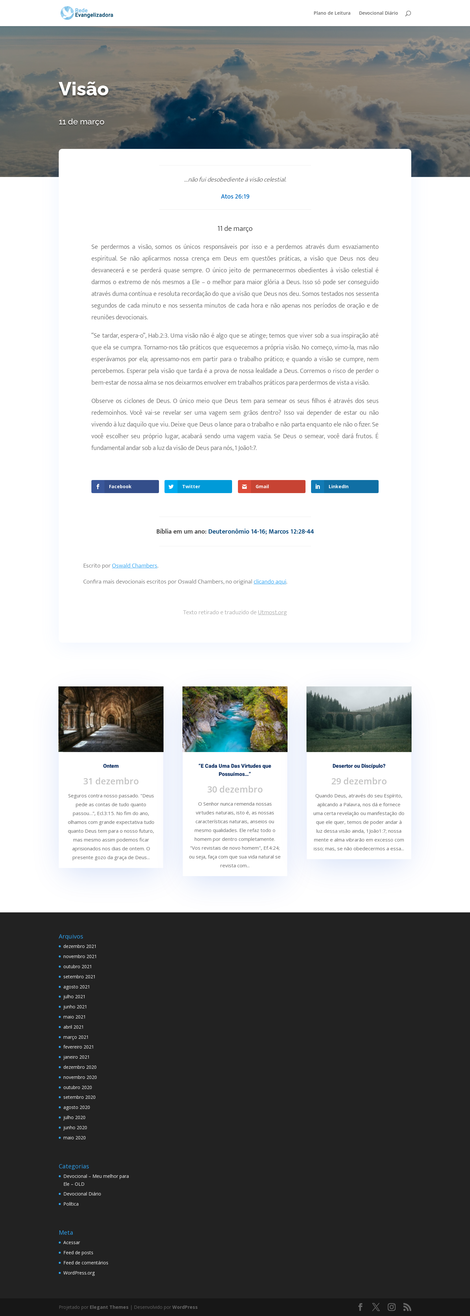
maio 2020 (74, 1137)
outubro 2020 (77, 1087)
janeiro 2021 (76, 1057)
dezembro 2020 (80, 1067)
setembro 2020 (79, 1097)
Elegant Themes (109, 1307)
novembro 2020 (80, 1077)
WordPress (185, 1307)
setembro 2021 (79, 976)
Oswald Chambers (134, 566)
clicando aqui (270, 582)
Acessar (71, 1242)
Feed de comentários (85, 1263)
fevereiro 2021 (78, 1047)
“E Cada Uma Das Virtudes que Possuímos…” (234, 770)
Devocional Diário (378, 13)
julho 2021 (74, 996)
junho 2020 (75, 1127)
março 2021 (76, 1037)
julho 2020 (74, 1117)
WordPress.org (79, 1273)
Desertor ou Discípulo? (359, 766)
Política (71, 1204)
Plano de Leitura (332, 13)
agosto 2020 (76, 1107)
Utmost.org (272, 612)
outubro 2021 (77, 966)
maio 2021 (74, 1017)
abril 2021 (73, 1027)
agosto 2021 (76, 987)
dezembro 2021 (80, 946)
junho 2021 (75, 1006)
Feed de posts (78, 1252)
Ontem (111, 766)
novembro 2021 (80, 956)
